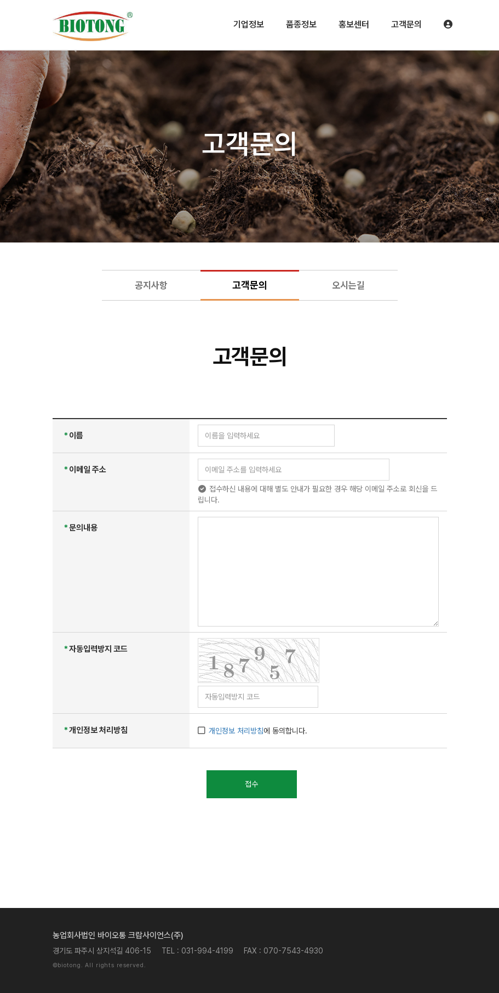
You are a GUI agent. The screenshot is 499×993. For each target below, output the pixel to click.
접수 (251, 784)
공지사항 (151, 285)
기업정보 (248, 24)
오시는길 (348, 285)
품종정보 (301, 24)
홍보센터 (354, 24)
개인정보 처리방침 (236, 730)
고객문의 (406, 24)
